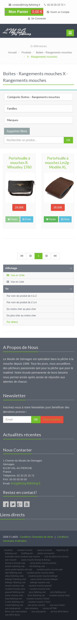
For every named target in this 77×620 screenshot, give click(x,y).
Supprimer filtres (17, 131)
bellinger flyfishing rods (15, 582)
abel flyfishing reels (13, 573)
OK (68, 140)
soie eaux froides (57, 605)
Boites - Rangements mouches (54, 52)
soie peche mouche (36, 605)
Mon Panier (24, 12)
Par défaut (12, 322)
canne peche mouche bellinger (44, 579)
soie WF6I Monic (12, 615)
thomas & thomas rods (15, 563)
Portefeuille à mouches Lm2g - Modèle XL (58, 162)
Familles (12, 108)
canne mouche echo (14, 595)
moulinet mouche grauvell (40, 586)
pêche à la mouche (45, 553)
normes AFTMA (49, 608)
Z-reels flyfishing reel (14, 602)
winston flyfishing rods (15, 566)
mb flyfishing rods (37, 566)
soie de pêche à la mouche (56, 557)
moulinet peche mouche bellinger (43, 576)
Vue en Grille (15, 275)
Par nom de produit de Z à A (22, 302)
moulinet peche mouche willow (40, 573)
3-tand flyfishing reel (14, 605)
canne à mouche (44, 550)
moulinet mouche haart (59, 595)
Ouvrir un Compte (58, 12)
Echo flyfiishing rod (36, 595)
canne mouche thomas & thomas (35, 560)
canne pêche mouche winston (43, 563)
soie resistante (31, 608)
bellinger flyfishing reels (15, 579)
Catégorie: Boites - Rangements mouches (33, 97)
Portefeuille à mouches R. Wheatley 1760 (19, 162)
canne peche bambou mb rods (18, 569)
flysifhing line (27, 553)
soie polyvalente (39, 611)
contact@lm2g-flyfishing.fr (24, 4)
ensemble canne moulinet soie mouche (22, 557)
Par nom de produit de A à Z (22, 296)
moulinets (8, 550)
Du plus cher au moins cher (21, 315)
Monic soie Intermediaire (16, 611)
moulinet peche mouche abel (50, 569)
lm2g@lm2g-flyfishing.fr (25, 483)
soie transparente (13, 608)
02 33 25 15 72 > (55, 4)
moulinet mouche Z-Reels (38, 599)
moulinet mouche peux (15, 589)
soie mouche (10, 560)
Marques (12, 120)
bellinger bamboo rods (40, 582)
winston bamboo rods (14, 586)
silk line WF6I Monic (59, 611)
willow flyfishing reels (14, 576)
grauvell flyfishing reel (14, 592)
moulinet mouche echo (40, 589)
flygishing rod (62, 550)
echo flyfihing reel (58, 592)
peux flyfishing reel (37, 592)
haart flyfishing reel (13, 599)
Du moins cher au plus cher (21, 309)
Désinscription (52, 419)
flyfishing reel (11, 553)
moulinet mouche (25, 550)
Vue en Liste (15, 281)
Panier (51, 219)
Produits (26, 52)
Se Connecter (37, 18)
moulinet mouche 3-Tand (39, 602)
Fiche (27, 219)
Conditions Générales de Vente (36, 537)
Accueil (12, 52)
